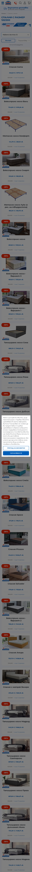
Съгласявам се (16, 453)
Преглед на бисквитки (16, 448)
